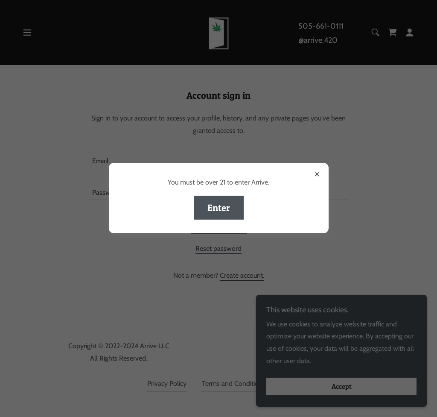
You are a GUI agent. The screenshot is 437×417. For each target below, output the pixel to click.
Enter (218, 207)
